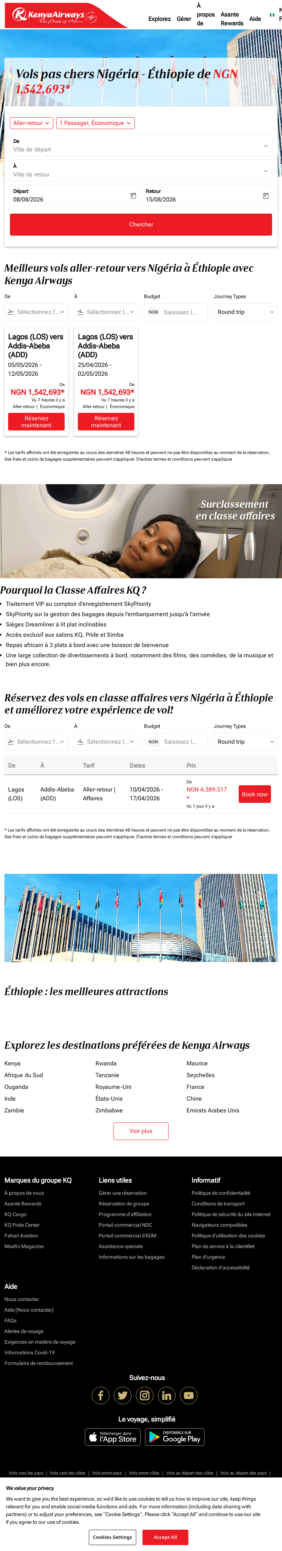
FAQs (10, 1320)
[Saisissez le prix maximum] (182, 312)
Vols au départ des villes (189, 1473)
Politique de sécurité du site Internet (231, 1214)
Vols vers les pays (26, 1473)
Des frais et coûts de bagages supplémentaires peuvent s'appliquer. (70, 459)
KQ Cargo (15, 1214)
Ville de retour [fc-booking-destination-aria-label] (31, 174)
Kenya (12, 1063)
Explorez (159, 18)
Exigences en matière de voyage (39, 1342)
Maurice (197, 1063)
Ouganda (16, 1086)
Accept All (165, 1537)
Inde (10, 1098)
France (196, 1086)
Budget (152, 296)
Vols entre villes (144, 1473)
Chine (194, 1098)
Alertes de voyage (23, 1331)
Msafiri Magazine (24, 1246)
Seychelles (201, 1075)
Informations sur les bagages (131, 1257)
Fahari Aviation (21, 1236)
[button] (95, 123)
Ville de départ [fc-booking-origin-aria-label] (32, 149)
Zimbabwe (109, 1110)
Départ (20, 191)
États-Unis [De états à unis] (109, 1098)
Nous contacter (21, 1299)
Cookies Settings (112, 1537)
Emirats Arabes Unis (213, 1110)
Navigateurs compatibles (219, 1225)
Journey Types (230, 296)
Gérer (184, 18)
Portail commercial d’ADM (127, 1236)
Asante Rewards (232, 19)
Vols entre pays (107, 1473)
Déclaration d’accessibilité (221, 1268)
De (16, 141)
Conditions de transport (218, 1204)
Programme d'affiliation (125, 1214)
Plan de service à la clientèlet (223, 1246)
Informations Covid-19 (29, 1352)
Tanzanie (107, 1075)
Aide (255, 18)
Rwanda (106, 1063)
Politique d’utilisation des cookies (228, 1236)
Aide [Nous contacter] (29, 1310)
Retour (153, 191)
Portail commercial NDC (125, 1225)
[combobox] (39, 312)
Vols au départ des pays (243, 1473)
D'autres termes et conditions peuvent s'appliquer (184, 459)
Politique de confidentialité (221, 1193)
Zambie (14, 1110)
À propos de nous (206, 19)
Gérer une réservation (123, 1193)
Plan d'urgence (208, 1257)
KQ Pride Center (22, 1225)
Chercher (141, 224)
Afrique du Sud (23, 1075)
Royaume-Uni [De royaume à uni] (113, 1086)
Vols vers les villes (67, 1473)
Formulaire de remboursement (38, 1363)
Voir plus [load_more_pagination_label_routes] (141, 1130)
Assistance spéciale (121, 1246)
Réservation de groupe (124, 1204)
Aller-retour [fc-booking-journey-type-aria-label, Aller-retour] (28, 122)
